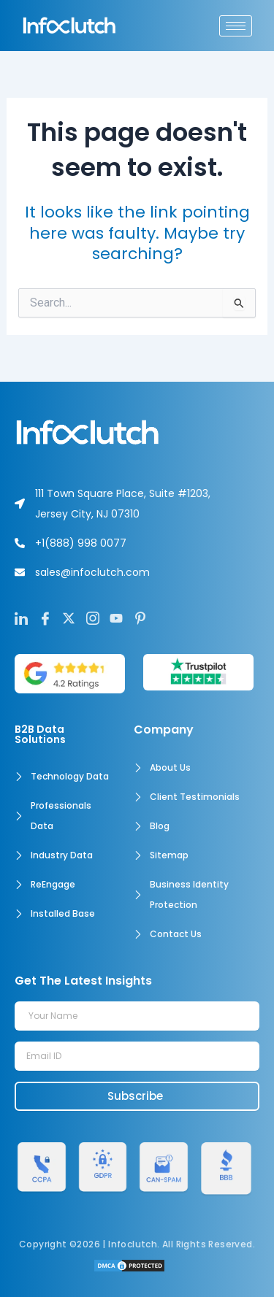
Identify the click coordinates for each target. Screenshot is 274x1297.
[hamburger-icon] (235, 25)
